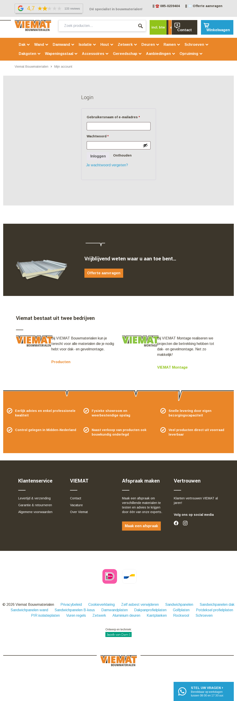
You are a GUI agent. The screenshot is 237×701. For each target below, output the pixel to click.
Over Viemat (79, 512)
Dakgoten (30, 54)
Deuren (150, 44)
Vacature (76, 505)
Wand (41, 44)
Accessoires (95, 54)
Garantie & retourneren (35, 505)
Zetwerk (127, 44)
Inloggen (98, 156)
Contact (75, 498)
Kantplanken (157, 615)
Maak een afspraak (141, 526)
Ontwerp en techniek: (118, 632)
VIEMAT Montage (172, 367)
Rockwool (181, 615)
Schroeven (197, 44)
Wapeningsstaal (61, 54)
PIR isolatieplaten (45, 615)
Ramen (172, 44)
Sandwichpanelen (179, 604)
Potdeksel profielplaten (214, 610)
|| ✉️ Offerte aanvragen (203, 6)
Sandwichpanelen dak (217, 604)
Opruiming (191, 54)
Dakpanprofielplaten (150, 610)
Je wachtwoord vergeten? (107, 165)
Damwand (64, 44)
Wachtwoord (103, 135)
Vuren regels (76, 615)
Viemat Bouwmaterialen (31, 66)
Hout (107, 44)
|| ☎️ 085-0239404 (166, 6)
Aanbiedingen (160, 54)
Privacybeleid (71, 604)
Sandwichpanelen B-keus (75, 610)
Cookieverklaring (101, 604)
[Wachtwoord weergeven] (145, 145)
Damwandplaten (114, 610)
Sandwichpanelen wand (29, 610)
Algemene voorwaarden (35, 512)
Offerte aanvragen (103, 273)
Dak (24, 44)
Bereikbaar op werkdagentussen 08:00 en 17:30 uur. (207, 691)
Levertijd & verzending (34, 498)
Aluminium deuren (126, 615)
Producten (60, 362)
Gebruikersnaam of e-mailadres (119, 116)
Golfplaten (181, 610)
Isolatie (87, 44)
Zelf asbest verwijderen (140, 604)
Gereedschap (127, 54)
